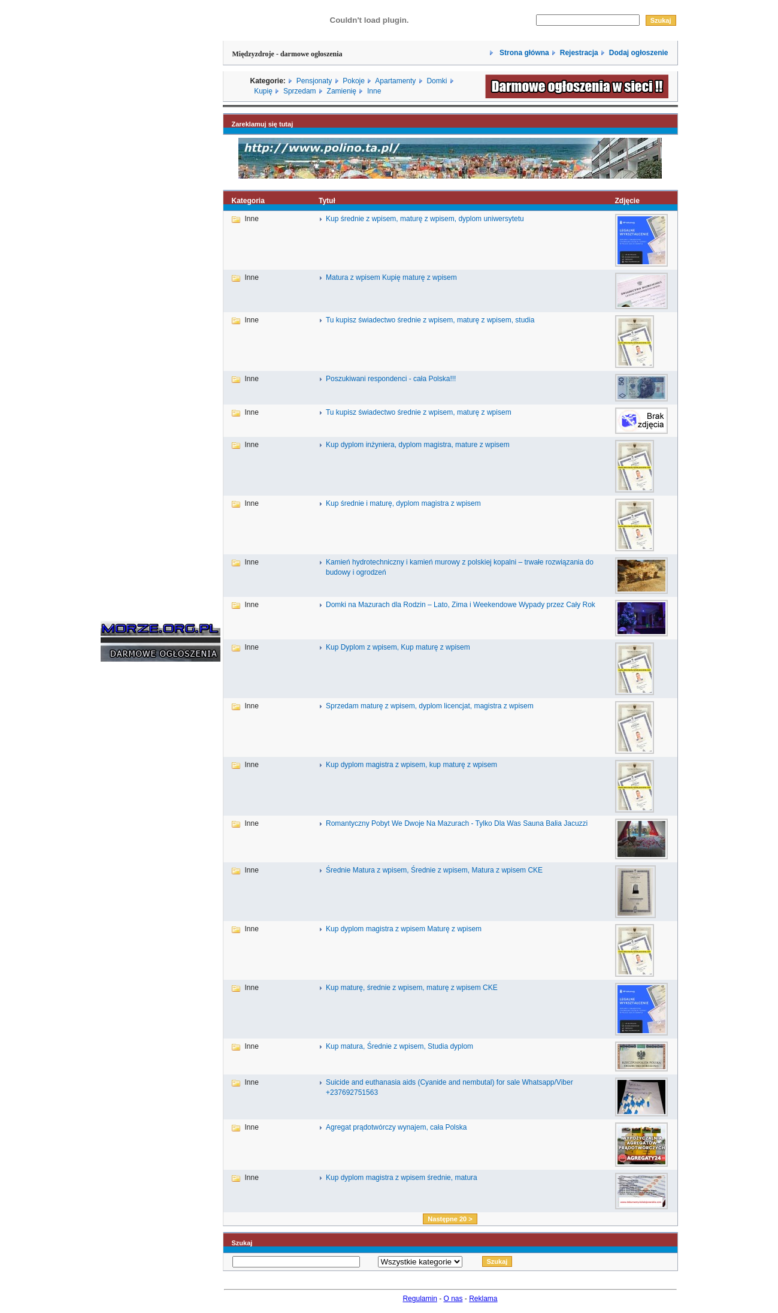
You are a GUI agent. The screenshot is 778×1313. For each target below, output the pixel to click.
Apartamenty (395, 81)
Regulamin (419, 1298)
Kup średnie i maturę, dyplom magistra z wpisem (403, 503)
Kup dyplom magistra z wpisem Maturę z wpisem (404, 929)
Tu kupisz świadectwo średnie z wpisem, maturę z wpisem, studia (430, 320)
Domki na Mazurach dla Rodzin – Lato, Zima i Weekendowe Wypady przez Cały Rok (460, 604)
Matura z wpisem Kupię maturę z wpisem (391, 277)
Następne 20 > (450, 1219)
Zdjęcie (626, 201)
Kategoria (248, 201)
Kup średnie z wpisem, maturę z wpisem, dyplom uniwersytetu (425, 219)
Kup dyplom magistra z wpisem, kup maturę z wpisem (411, 764)
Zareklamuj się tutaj (262, 124)
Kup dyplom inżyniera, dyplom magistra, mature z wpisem (418, 444)
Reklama (483, 1298)
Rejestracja (579, 53)
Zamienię (341, 91)
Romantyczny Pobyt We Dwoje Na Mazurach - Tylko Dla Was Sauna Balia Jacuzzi (457, 823)
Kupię (263, 91)
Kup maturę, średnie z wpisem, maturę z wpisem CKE (412, 987)
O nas (453, 1298)
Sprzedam (299, 91)
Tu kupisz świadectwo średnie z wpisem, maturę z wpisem (418, 412)
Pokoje (354, 81)
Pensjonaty (314, 81)
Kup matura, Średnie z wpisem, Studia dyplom (399, 1046)
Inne (374, 91)
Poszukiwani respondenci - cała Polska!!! (391, 379)
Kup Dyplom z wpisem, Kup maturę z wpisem (398, 647)
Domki (436, 81)
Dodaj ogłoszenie (638, 53)
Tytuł (327, 201)
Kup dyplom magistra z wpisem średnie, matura (401, 1177)
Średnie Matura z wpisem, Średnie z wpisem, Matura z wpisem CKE (434, 870)
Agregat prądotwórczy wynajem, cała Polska (396, 1127)
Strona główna (523, 53)
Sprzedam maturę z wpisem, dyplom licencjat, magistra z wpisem (430, 706)
